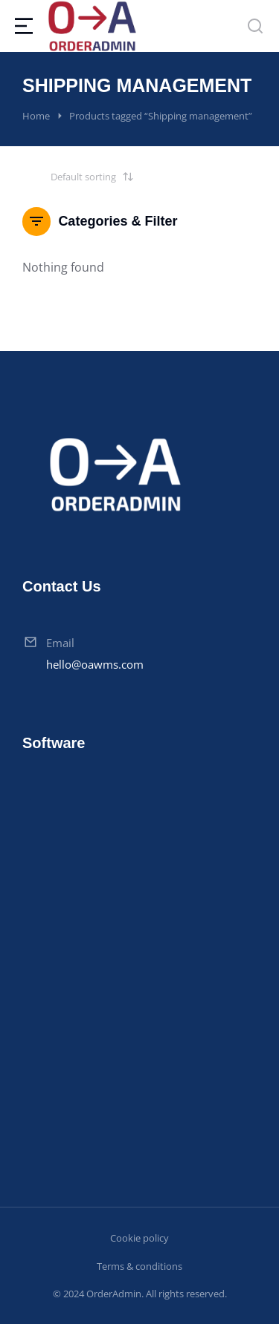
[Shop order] (78, 176)
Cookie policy (139, 1238)
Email (60, 642)
